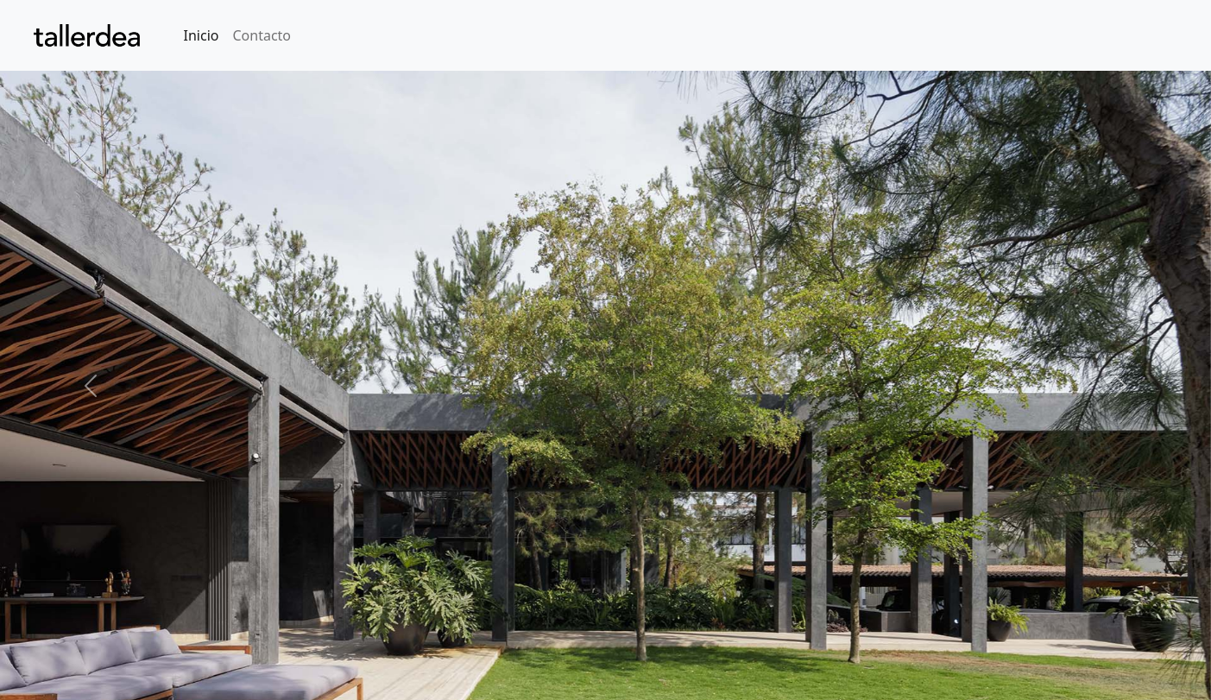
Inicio (201, 35)
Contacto (261, 35)
